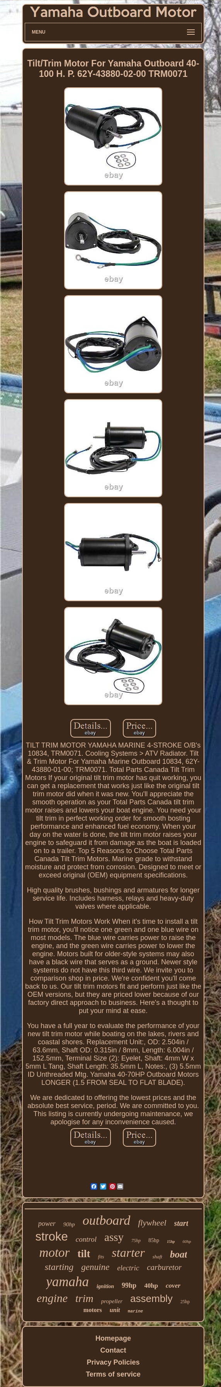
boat (178, 1254)
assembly (151, 1298)
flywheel (152, 1222)
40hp (151, 1285)
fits (101, 1257)
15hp (171, 1241)
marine (135, 1311)
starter (128, 1253)
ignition (105, 1286)
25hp (185, 1301)
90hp (69, 1224)
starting (59, 1267)
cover (173, 1285)
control (86, 1239)
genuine (95, 1267)
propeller (111, 1301)
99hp (129, 1285)
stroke (51, 1236)
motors (92, 1310)
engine (52, 1298)
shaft (157, 1257)
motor (54, 1253)
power (47, 1223)
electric (128, 1268)
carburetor (164, 1267)
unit (115, 1310)
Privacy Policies (113, 1362)
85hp (153, 1240)
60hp (187, 1241)
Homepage (113, 1338)
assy (114, 1237)
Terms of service (113, 1374)
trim (84, 1298)
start (181, 1223)
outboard (106, 1220)
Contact (113, 1350)
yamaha (67, 1281)
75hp (136, 1240)
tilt (83, 1254)
